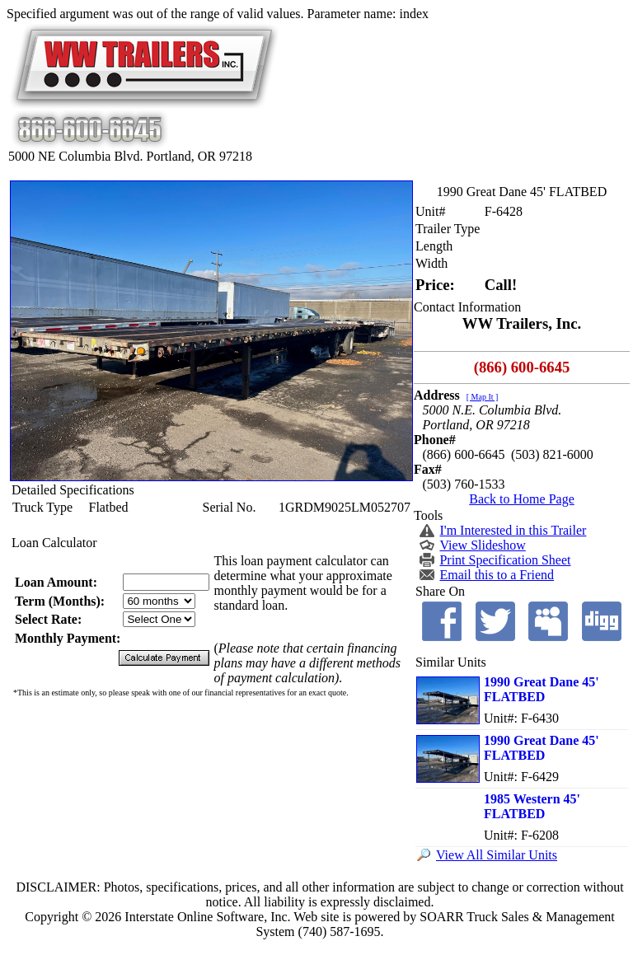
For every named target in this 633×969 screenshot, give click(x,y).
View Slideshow (482, 545)
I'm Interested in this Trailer (512, 530)
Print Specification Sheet (504, 560)
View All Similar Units (496, 855)
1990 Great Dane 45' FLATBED (541, 689)
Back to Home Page (521, 499)
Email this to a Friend (496, 575)
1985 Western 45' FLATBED (532, 806)
